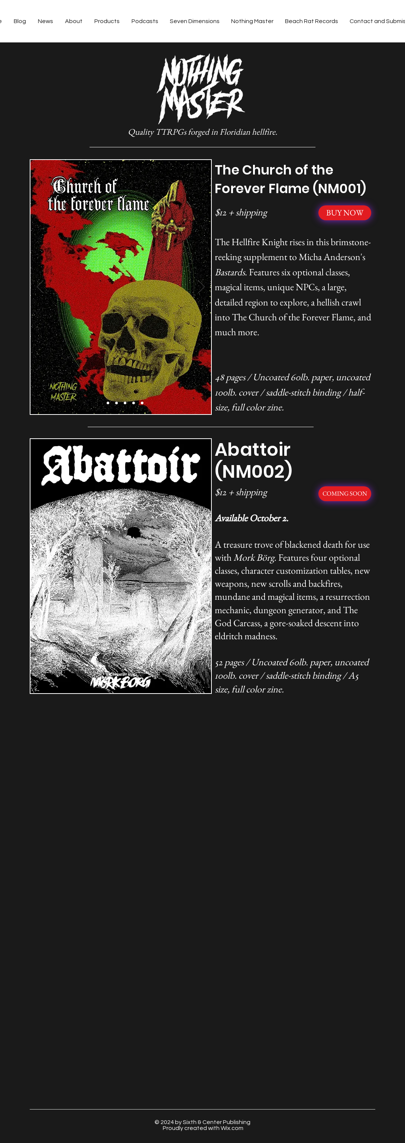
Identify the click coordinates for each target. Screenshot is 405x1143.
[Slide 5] (133, 403)
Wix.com (232, 1128)
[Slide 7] (147, 682)
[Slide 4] (125, 403)
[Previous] (40, 287)
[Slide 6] (142, 403)
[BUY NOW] (344, 212)
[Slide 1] (99, 403)
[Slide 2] (108, 403)
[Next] (201, 287)
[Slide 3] (116, 403)
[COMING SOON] (344, 493)
